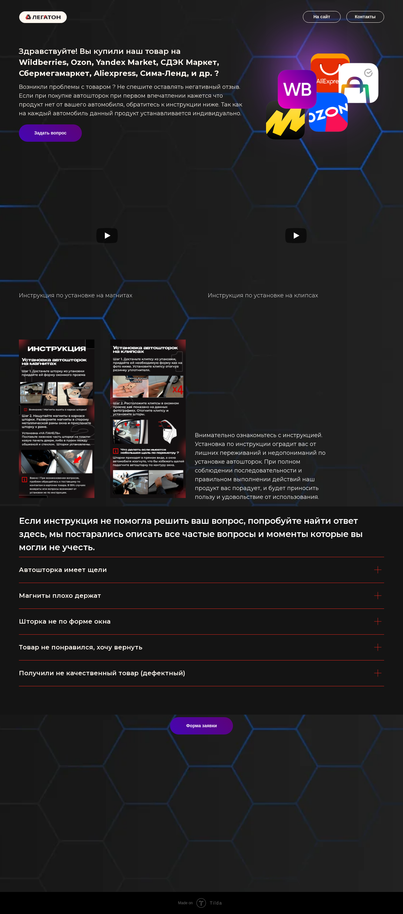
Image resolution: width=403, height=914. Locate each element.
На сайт (322, 16)
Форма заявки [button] (201, 725)
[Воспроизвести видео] (107, 235)
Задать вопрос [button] (50, 132)
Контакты (365, 16)
